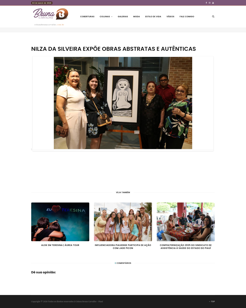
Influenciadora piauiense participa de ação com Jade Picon (123, 247)
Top (212, 301)
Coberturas (87, 16)
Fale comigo (187, 16)
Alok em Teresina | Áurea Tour (60, 245)
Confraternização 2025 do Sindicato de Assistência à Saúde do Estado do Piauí (186, 247)
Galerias (123, 16)
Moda (136, 16)
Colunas (105, 16)
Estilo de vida (153, 16)
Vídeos (170, 16)
